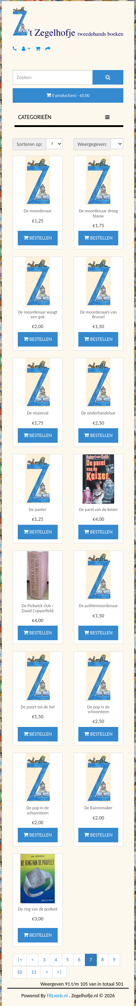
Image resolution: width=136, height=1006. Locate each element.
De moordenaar (37, 210)
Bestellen (38, 238)
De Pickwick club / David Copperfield (38, 608)
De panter (37, 509)
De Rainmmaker (98, 807)
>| (59, 972)
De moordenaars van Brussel (98, 314)
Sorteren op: (29, 144)
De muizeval (37, 413)
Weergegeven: (92, 144)
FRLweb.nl (57, 996)
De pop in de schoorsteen (98, 709)
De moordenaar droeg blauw (98, 213)
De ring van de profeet (37, 909)
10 (19, 972)
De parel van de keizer (98, 509)
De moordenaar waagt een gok (37, 314)
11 (33, 972)
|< (19, 960)
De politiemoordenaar (98, 605)
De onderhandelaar (98, 413)
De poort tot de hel (37, 706)
